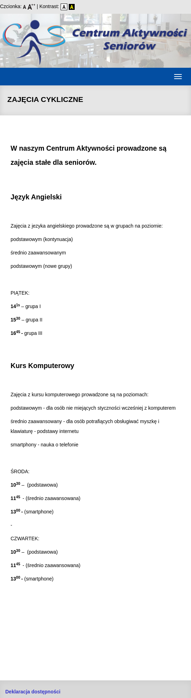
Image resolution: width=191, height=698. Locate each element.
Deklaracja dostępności (32, 691)
